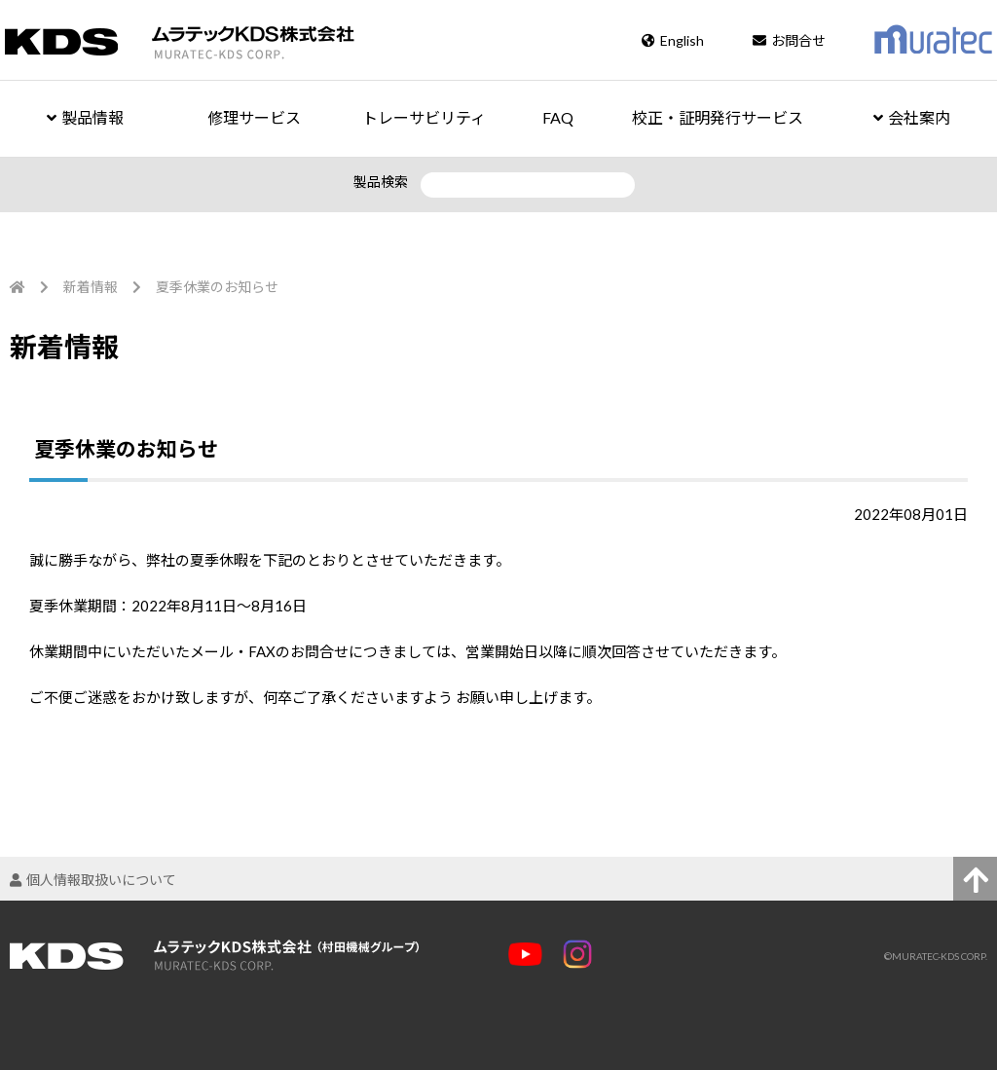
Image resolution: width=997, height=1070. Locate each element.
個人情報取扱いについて (93, 879)
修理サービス (254, 117)
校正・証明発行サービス (717, 117)
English (673, 40)
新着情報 (90, 286)
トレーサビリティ (424, 117)
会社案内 (911, 117)
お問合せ (789, 40)
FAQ (557, 117)
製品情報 (85, 117)
